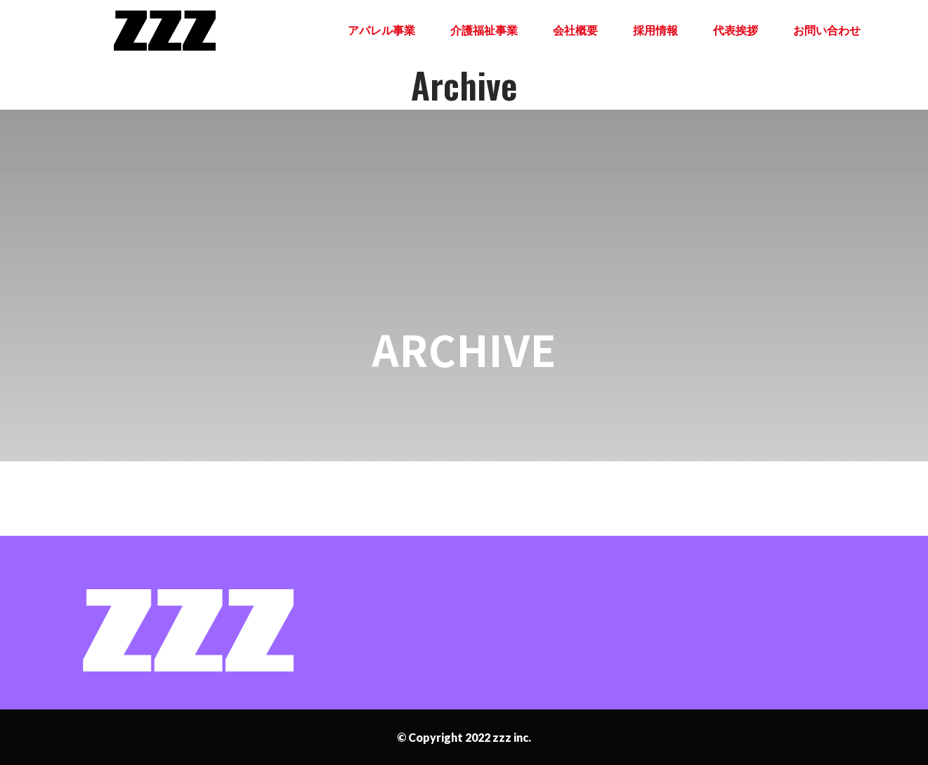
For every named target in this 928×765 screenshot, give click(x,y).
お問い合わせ (827, 30)
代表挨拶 (735, 30)
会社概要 (575, 30)
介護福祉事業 (484, 30)
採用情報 (655, 30)
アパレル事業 (381, 30)
